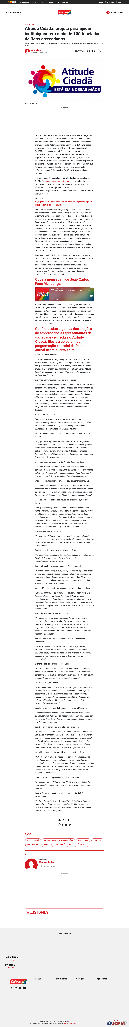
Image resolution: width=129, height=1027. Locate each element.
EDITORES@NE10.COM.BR (71, 1023)
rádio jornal (83, 840)
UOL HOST (35, 2)
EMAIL (118, 2)
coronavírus (58, 845)
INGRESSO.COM (25, 2)
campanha (97, 840)
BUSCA (101, 2)
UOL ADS (65, 2)
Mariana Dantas (36, 50)
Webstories (37, 912)
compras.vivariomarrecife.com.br (57, 181)
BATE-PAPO (109, 2)
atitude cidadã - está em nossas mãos (58, 840)
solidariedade (32, 845)
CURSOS (50, 2)
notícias (83, 845)
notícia (71, 845)
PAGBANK (43, 2)
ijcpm (46, 845)
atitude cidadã (33, 840)
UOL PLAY (58, 2)
